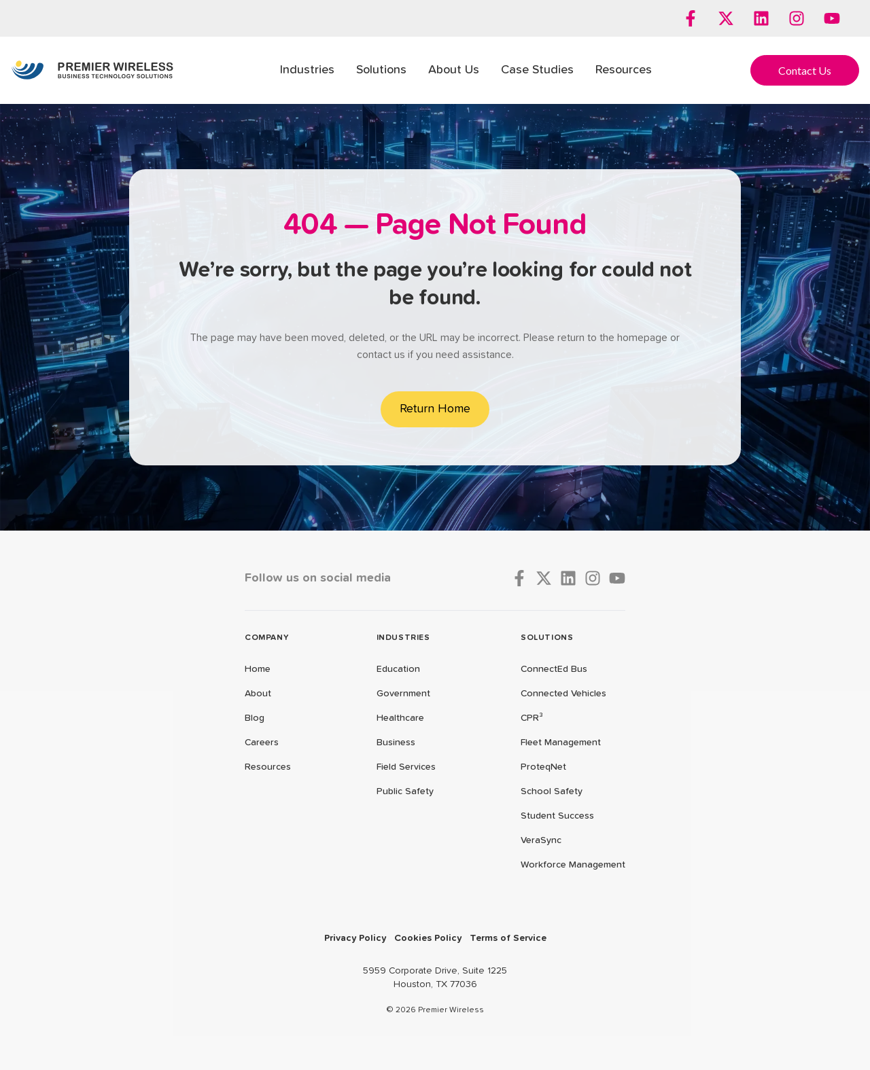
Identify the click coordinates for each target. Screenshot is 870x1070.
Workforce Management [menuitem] (573, 865)
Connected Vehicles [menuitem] (563, 693)
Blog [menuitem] (254, 718)
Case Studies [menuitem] (537, 70)
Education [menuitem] (398, 669)
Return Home (435, 409)
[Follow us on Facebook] (690, 18)
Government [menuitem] (403, 693)
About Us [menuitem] (453, 70)
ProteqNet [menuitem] (543, 767)
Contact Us (804, 70)
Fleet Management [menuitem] (561, 742)
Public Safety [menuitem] (405, 791)
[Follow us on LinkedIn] (761, 18)
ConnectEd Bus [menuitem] (554, 669)
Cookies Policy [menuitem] (428, 938)
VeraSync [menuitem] (541, 840)
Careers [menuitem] (262, 742)
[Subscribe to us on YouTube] (832, 18)
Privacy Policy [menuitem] (355, 938)
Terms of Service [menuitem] (508, 938)
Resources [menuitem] (623, 70)
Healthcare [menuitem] (400, 718)
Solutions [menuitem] (381, 70)
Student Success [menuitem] (557, 816)
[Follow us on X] (726, 18)
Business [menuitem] (396, 742)
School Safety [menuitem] (551, 791)
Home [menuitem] (258, 669)
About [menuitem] (258, 693)
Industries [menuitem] (307, 70)
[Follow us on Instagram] (796, 18)
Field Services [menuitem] (406, 767)
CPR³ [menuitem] (532, 718)
